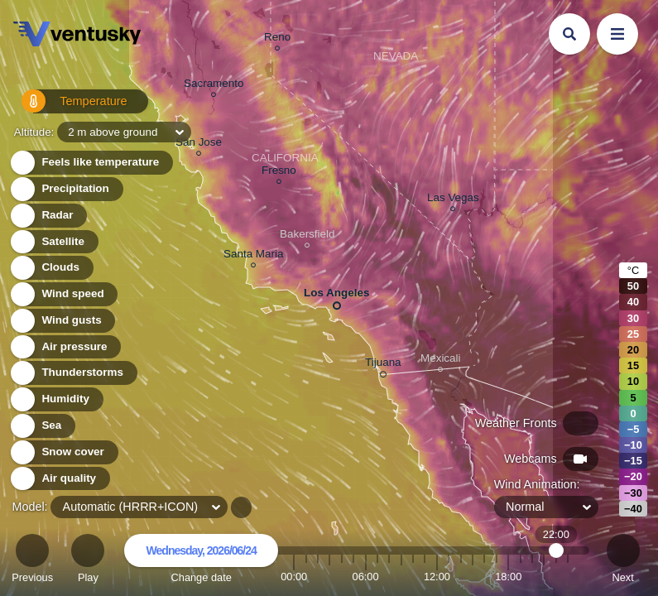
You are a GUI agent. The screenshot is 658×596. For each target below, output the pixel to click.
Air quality (59, 479)
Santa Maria (253, 256)
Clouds (50, 268)
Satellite (53, 242)
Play (87, 561)
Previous (32, 561)
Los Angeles (336, 295)
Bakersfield (307, 236)
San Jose (198, 144)
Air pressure (65, 347)
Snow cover (63, 452)
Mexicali (440, 360)
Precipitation (65, 189)
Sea (41, 426)
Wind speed (63, 294)
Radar (48, 216)
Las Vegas (453, 200)
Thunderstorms (72, 373)
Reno (277, 39)
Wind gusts (62, 321)
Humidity (55, 399)
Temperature (65, 107)
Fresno (279, 172)
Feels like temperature (90, 163)
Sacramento (213, 85)
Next (623, 561)
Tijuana (383, 365)
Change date (201, 561)
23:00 (568, 576)
